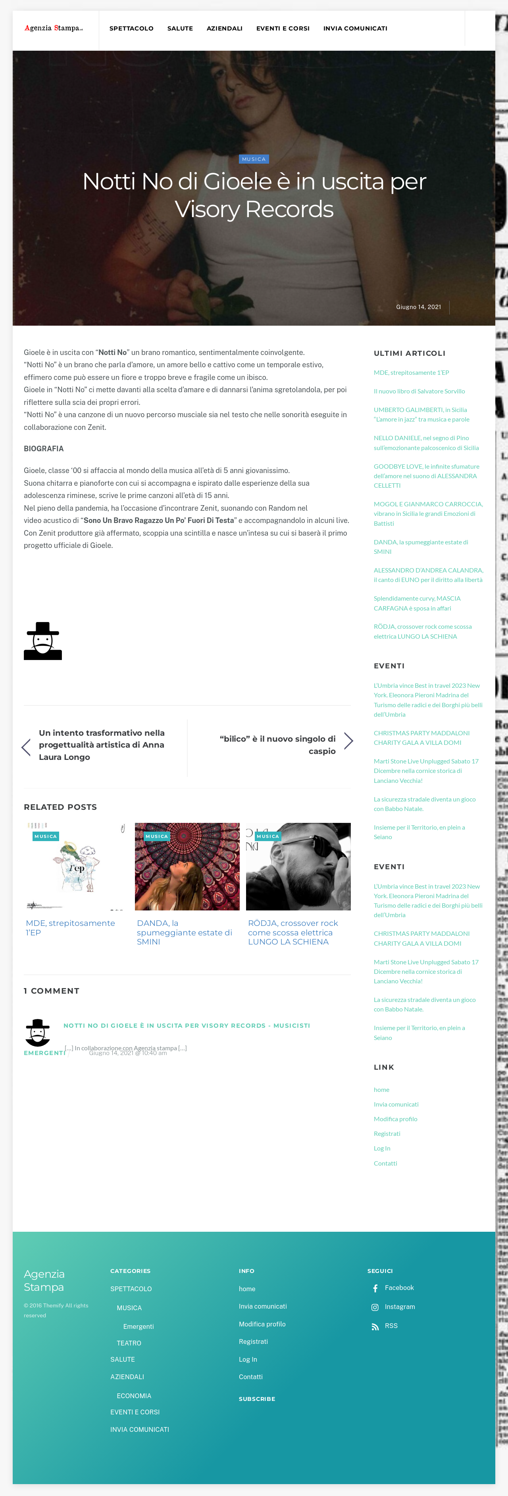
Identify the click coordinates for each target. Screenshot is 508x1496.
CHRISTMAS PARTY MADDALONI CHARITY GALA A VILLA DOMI (422, 738)
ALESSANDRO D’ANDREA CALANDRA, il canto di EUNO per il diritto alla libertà (428, 575)
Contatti (385, 1164)
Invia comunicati (396, 1105)
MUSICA (254, 160)
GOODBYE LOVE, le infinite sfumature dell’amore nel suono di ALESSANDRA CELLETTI (426, 477)
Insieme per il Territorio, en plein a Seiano (419, 833)
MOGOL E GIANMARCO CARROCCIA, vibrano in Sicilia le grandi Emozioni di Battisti (428, 514)
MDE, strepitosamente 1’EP (70, 929)
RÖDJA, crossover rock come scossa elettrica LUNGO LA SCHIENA (293, 934)
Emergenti (138, 1328)
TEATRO (129, 1344)
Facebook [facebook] (391, 1289)
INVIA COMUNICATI (357, 28)
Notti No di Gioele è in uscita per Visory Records (254, 196)
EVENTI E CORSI (284, 28)
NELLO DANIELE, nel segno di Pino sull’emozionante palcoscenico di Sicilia (426, 443)
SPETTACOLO (132, 28)
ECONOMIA (134, 1397)
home (381, 1090)
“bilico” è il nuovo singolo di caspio (278, 746)
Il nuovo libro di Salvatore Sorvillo (419, 392)
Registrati (387, 1134)
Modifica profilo (396, 1120)
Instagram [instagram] (391, 1308)
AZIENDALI (226, 28)
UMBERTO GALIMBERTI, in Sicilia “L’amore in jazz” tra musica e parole (422, 415)
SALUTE (181, 28)
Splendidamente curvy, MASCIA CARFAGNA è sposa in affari (417, 604)
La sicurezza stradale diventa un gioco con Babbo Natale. (425, 804)
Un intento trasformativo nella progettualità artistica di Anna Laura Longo (102, 746)
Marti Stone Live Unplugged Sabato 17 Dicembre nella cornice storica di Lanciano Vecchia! (426, 771)
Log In (382, 1149)
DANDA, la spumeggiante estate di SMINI (184, 934)
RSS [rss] (383, 1327)
